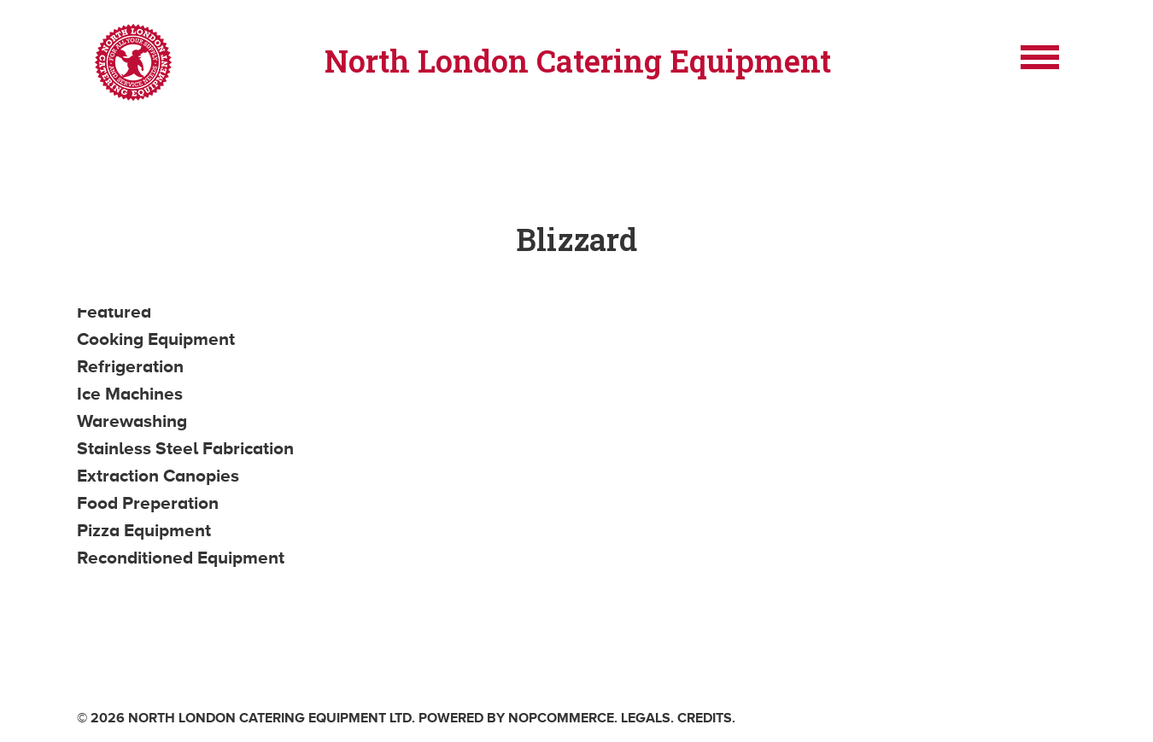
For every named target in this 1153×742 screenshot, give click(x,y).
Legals (645, 718)
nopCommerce (561, 718)
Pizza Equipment (144, 530)
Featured (114, 311)
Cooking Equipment (156, 339)
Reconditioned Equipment (180, 557)
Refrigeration (130, 366)
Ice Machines (130, 393)
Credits (704, 718)
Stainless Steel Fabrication (185, 448)
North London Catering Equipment (578, 60)
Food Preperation (148, 503)
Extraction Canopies (158, 475)
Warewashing (132, 421)
